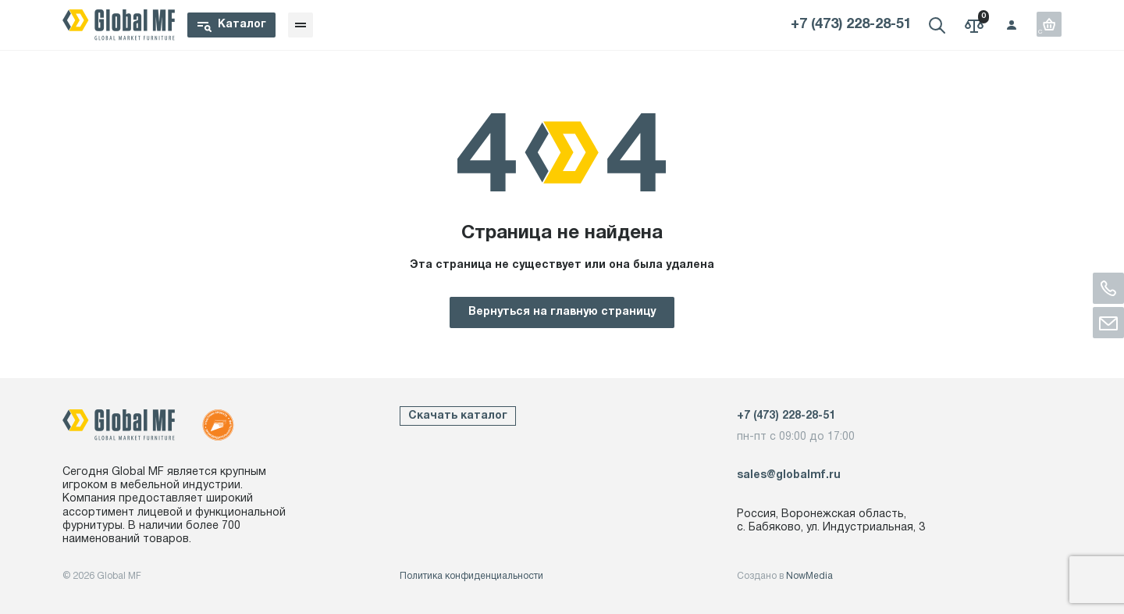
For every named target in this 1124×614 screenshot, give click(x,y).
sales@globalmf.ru (789, 475)
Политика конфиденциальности (471, 576)
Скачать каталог (457, 416)
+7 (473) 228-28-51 (851, 24)
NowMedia (809, 576)
